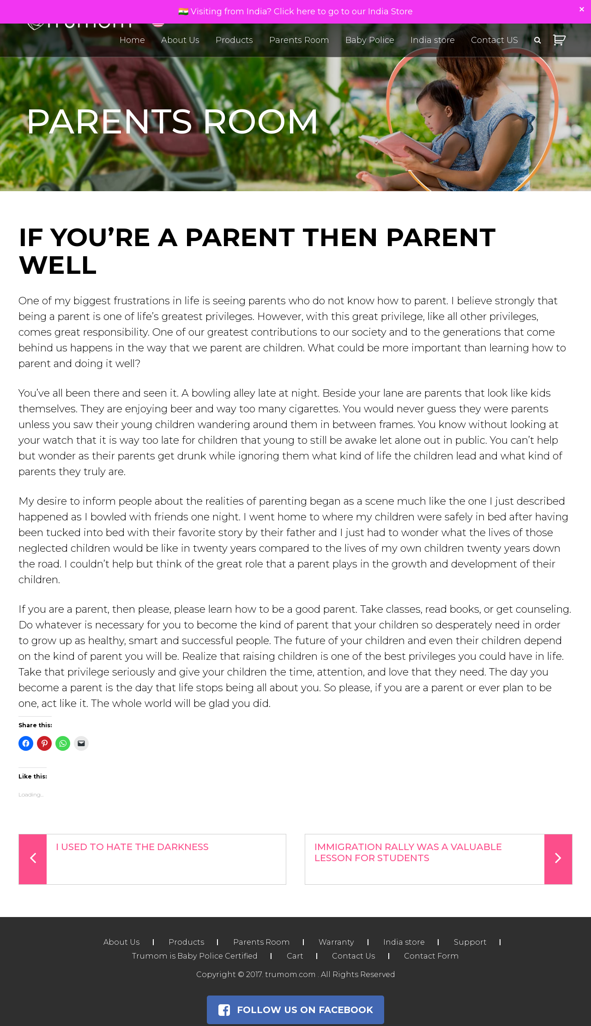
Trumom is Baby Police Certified (193, 956)
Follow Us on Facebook (295, 1010)
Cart (293, 956)
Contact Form (432, 956)
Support (473, 942)
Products (234, 41)
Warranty (336, 942)
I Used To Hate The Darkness (114, 859)
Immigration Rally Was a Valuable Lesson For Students (443, 859)
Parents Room (299, 41)
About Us (180, 41)
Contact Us (353, 956)
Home (132, 41)
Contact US (494, 41)
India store (432, 41)
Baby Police (369, 41)
